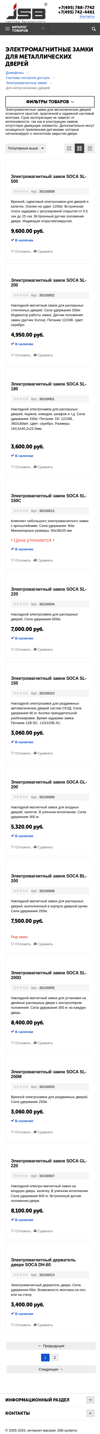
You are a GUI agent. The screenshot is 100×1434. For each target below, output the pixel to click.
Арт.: (34, 191)
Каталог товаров (20, 29)
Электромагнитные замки (26, 83)
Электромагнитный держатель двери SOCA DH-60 (43, 1262)
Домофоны (15, 73)
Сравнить (45, 251)
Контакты (87, 16)
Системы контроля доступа (28, 78)
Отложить (23, 251)
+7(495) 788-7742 (76, 7)
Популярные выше (25, 148)
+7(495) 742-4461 (76, 12)
